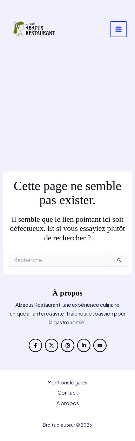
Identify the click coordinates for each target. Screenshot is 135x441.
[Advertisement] (67, 115)
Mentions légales (67, 382)
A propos (67, 403)
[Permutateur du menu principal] (118, 29)
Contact (68, 392)
